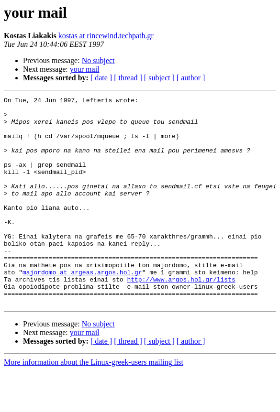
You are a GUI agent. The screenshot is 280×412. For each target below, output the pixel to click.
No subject (98, 60)
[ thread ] (128, 78)
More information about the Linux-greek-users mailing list (93, 404)
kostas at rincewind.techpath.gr (106, 36)
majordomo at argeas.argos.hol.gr (82, 308)
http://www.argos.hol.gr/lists (181, 316)
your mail (85, 69)
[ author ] (191, 78)
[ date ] (101, 78)
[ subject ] (159, 78)
